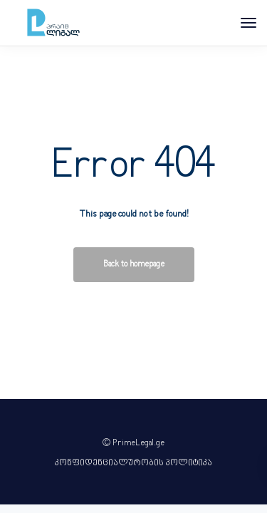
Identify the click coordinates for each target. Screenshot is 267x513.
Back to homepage (133, 264)
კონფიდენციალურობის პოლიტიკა (133, 463)
